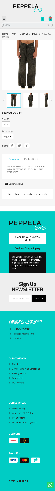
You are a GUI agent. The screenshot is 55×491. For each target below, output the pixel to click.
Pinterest (27, 145)
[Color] (7, 136)
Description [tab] (14, 159)
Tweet (19, 145)
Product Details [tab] (31, 159)
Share (12, 145)
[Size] (6, 124)
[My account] (42, 19)
